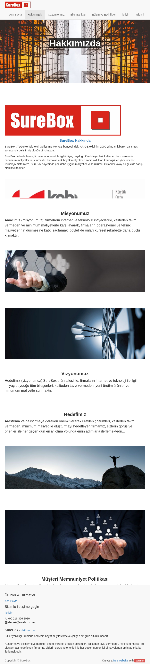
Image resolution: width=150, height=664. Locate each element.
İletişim (9, 612)
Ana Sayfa (11, 601)
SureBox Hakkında (74, 140)
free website (120, 660)
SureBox (140, 661)
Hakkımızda (28, 630)
